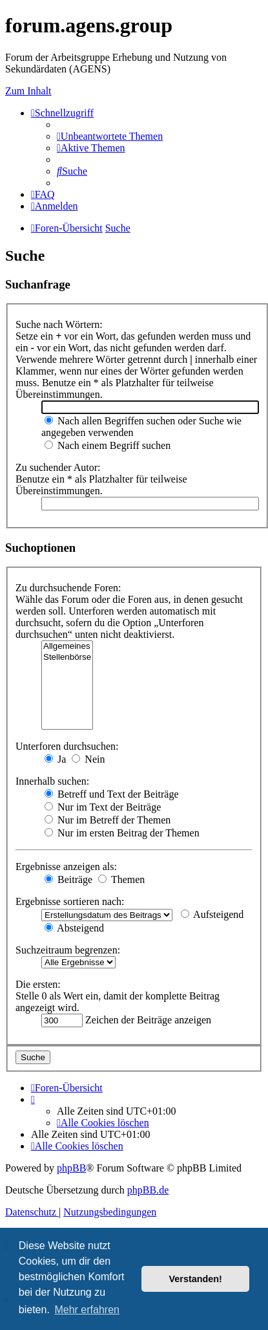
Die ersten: (38, 984)
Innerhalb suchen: (52, 781)
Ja (55, 759)
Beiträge (68, 879)
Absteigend (74, 927)
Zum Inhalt (28, 90)
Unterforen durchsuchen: (67, 746)
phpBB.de (148, 1189)
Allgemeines (67, 646)
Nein (88, 759)
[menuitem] (110, 136)
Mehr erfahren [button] (86, 1309)
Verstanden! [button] (195, 1279)
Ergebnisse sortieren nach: (70, 901)
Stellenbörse (67, 657)
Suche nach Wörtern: (59, 324)
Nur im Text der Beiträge (103, 806)
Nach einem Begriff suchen (107, 445)
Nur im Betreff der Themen (107, 819)
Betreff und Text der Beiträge (112, 794)
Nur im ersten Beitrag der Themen (122, 832)
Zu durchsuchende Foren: (68, 587)
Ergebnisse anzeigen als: (66, 866)
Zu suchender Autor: (58, 467)
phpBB (71, 1167)
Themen (121, 879)
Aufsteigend (212, 914)
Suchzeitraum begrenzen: (67, 949)
